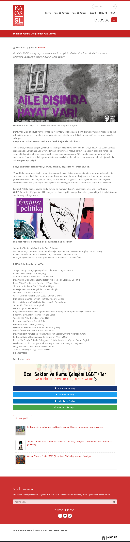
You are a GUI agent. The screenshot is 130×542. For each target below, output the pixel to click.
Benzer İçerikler (22, 418)
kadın (28, 359)
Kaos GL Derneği (61, 13)
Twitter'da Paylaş (65, 394)
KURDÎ (112, 13)
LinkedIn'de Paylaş (65, 401)
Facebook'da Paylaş (65, 388)
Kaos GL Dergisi (79, 13)
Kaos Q (93, 13)
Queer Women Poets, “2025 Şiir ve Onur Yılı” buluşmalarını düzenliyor (59, 456)
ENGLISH (103, 13)
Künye (48, 13)
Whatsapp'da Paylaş (65, 407)
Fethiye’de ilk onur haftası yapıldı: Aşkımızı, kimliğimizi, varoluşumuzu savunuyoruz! (65, 427)
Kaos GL (42, 47)
